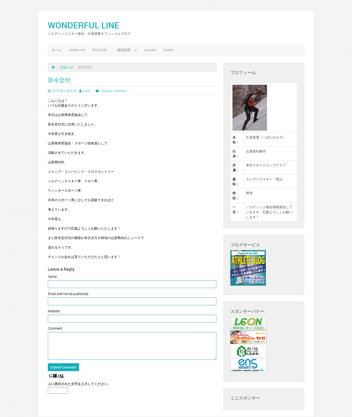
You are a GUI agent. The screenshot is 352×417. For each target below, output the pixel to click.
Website (54, 311)
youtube (150, 50)
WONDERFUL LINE (88, 25)
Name (52, 276)
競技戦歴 (127, 50)
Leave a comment (113, 91)
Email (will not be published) (68, 294)
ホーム (57, 50)
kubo (86, 91)
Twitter (168, 50)
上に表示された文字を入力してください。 (79, 384)
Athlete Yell (77, 50)
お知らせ (66, 67)
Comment (55, 328)
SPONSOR (101, 50)
